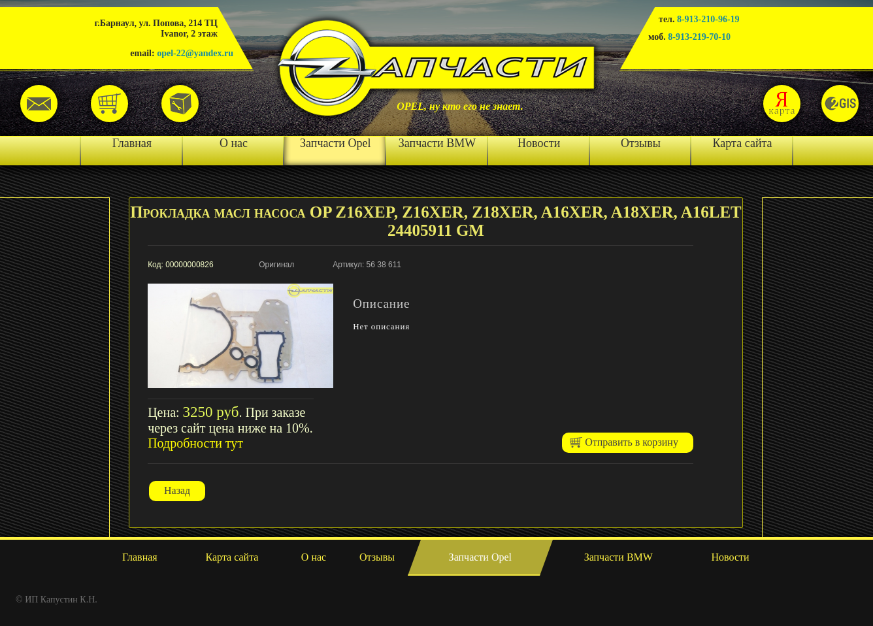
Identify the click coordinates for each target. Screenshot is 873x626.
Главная (132, 143)
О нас (234, 143)
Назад (177, 490)
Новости (539, 143)
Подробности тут (195, 443)
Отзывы (641, 143)
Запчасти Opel (335, 143)
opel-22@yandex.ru (195, 53)
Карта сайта (742, 143)
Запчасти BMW (437, 143)
